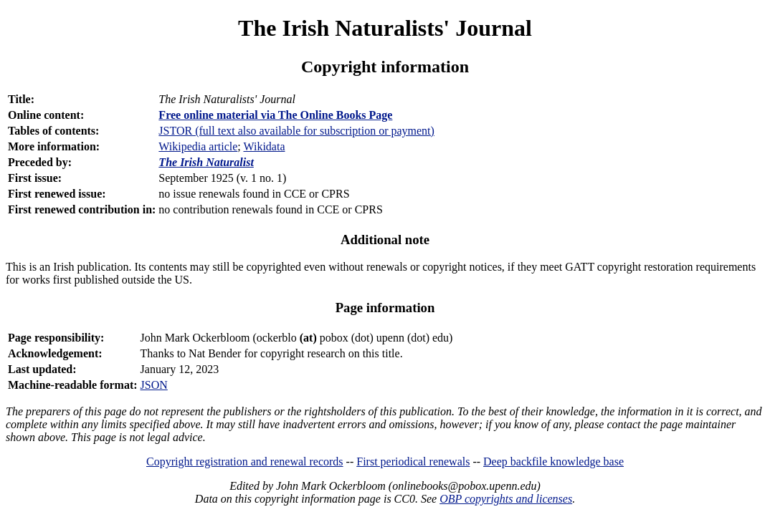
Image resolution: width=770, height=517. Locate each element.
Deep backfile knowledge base (553, 461)
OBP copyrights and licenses (505, 499)
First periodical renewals (413, 461)
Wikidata (264, 146)
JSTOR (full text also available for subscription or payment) (296, 131)
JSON (154, 385)
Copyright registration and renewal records (244, 461)
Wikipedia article (197, 146)
